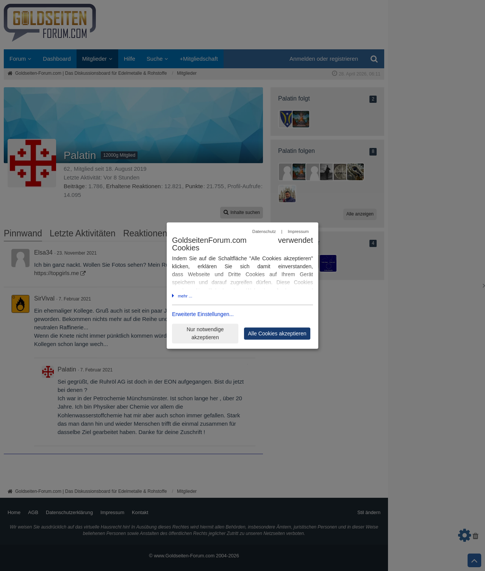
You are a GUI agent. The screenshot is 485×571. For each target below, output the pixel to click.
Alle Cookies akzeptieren (277, 333)
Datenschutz (264, 232)
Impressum (298, 232)
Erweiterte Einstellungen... (203, 314)
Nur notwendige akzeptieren (205, 333)
